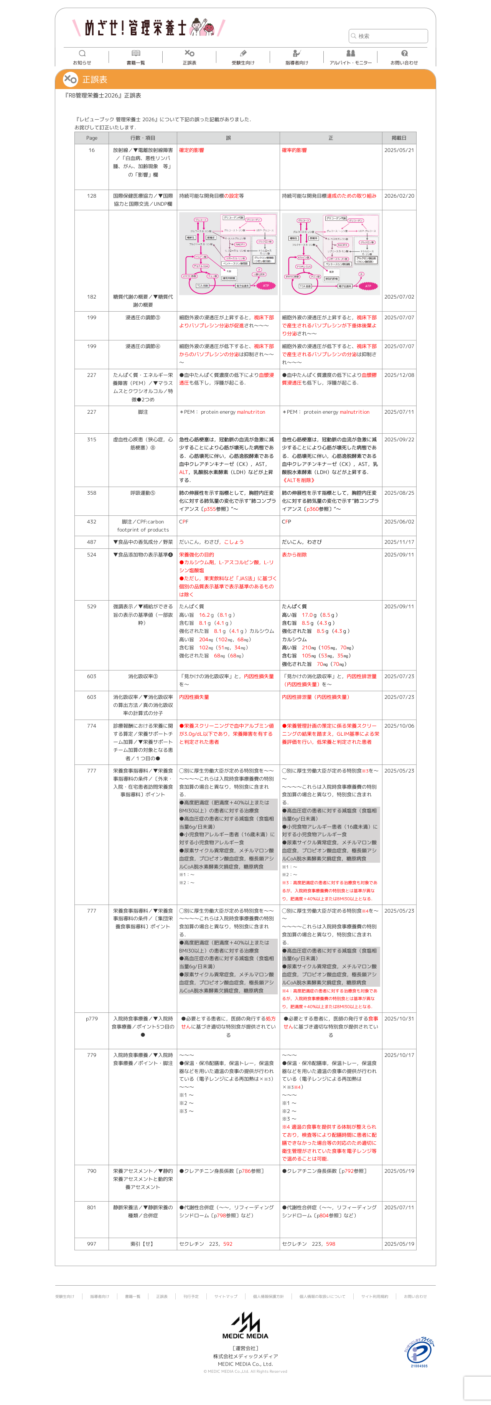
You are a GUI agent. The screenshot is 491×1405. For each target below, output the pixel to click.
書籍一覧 (136, 62)
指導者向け (296, 62)
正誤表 (189, 62)
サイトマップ (225, 1296)
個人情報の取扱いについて (323, 1296)
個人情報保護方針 (268, 1296)
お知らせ (82, 62)
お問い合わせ (404, 62)
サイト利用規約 (374, 1296)
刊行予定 (191, 1296)
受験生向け (243, 62)
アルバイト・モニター (351, 62)
